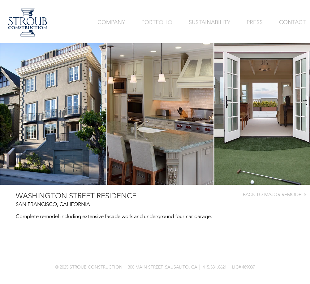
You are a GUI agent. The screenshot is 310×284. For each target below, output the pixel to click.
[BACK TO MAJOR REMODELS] (274, 194)
